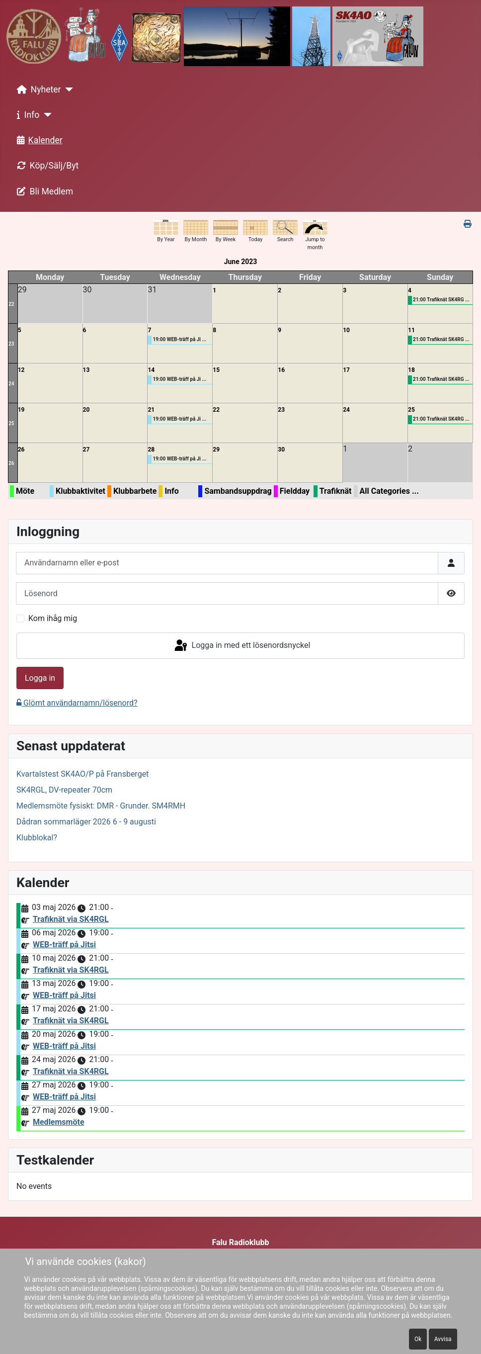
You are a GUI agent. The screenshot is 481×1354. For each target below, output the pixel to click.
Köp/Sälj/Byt (46, 165)
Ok (417, 1339)
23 (11, 344)
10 (346, 330)
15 (216, 369)
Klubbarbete (135, 491)
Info (26, 114)
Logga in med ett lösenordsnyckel (242, 645)
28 (151, 449)
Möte (25, 491)
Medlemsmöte (58, 1122)
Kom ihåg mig (52, 618)
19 (21, 409)
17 (346, 369)
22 (11, 304)
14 (151, 369)
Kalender (38, 140)
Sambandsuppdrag (237, 491)
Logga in (40, 678)
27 (86, 449)
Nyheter (37, 89)
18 (411, 369)
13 (86, 369)
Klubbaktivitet (80, 491)
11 (411, 330)
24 (11, 383)
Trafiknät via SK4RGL (71, 919)
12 (21, 369)
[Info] (45, 115)
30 (281, 449)
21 (151, 409)
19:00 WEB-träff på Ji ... (179, 339)
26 (11, 463)
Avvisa (443, 1339)
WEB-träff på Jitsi (64, 944)
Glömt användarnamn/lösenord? (77, 703)
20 (86, 409)
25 (11, 423)
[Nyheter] (67, 89)
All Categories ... (389, 491)
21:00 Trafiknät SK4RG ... (441, 299)
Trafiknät (336, 491)
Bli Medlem (43, 191)
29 (216, 449)
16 (281, 369)
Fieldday (295, 491)
